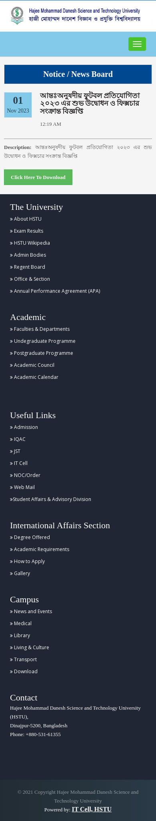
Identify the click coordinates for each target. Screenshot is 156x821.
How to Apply (27, 561)
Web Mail (22, 487)
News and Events (31, 611)
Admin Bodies (28, 255)
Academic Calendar (34, 377)
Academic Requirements (39, 549)
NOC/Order (25, 475)
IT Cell (19, 463)
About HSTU (26, 218)
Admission (24, 427)
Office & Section (30, 279)
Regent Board (27, 267)
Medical (21, 623)
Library (20, 635)
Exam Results (26, 230)
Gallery (20, 573)
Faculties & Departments (40, 329)
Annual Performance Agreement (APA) (55, 291)
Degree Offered (30, 537)
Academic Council (32, 365)
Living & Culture (29, 647)
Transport (23, 659)
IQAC (18, 439)
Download (24, 671)
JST (15, 451)
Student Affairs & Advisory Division (50, 499)
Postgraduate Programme (41, 353)
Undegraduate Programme (43, 341)
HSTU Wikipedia (30, 242)
